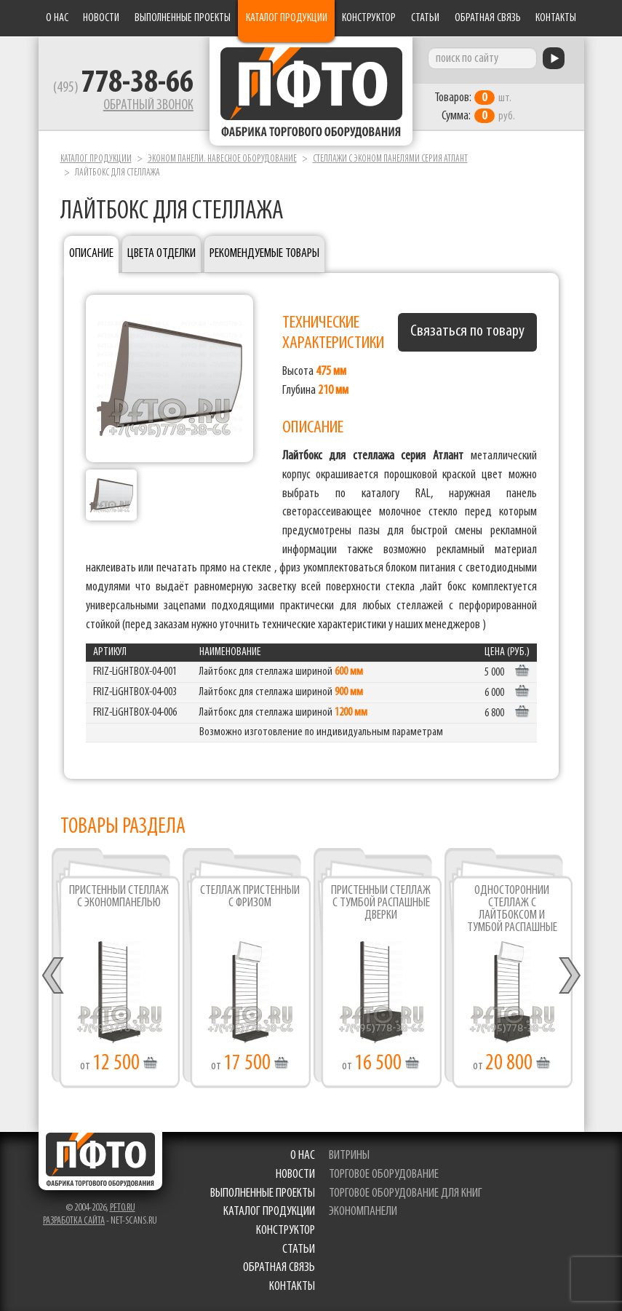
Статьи (425, 18)
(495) (123, 88)
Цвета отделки (161, 254)
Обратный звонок (148, 105)
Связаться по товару (467, 331)
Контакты (555, 18)
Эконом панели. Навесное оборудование (222, 159)
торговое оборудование (384, 1174)
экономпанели (364, 1212)
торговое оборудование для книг (406, 1193)
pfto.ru (122, 1208)
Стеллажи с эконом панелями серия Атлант (390, 159)
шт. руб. (475, 107)
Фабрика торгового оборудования (311, 91)
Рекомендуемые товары (264, 254)
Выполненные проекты (183, 18)
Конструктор (369, 18)
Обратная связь (488, 18)
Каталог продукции (286, 18)
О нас (57, 18)
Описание (91, 254)
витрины (350, 1156)
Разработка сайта (74, 1221)
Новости (101, 18)
